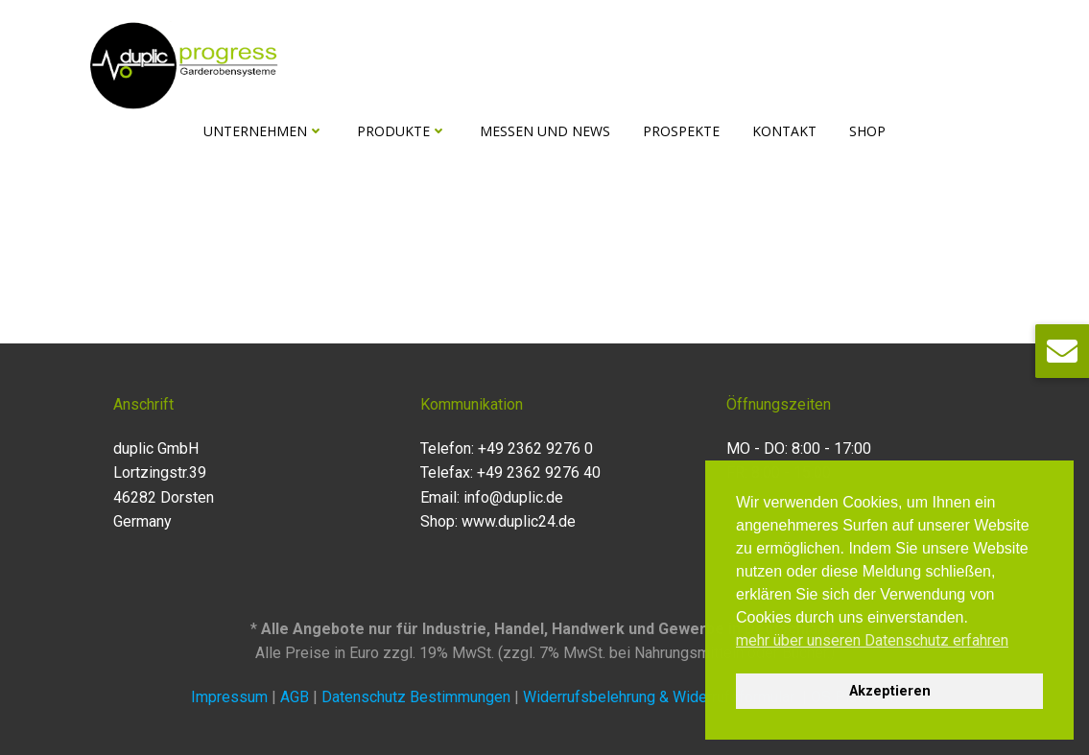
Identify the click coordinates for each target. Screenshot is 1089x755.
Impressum (229, 697)
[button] (1062, 351)
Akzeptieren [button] (890, 691)
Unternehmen (263, 131)
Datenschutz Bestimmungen (417, 697)
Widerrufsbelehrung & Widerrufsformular (660, 697)
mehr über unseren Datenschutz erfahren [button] (872, 640)
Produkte (402, 131)
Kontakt (784, 131)
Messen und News (545, 131)
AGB (294, 697)
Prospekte (681, 131)
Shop (867, 131)
